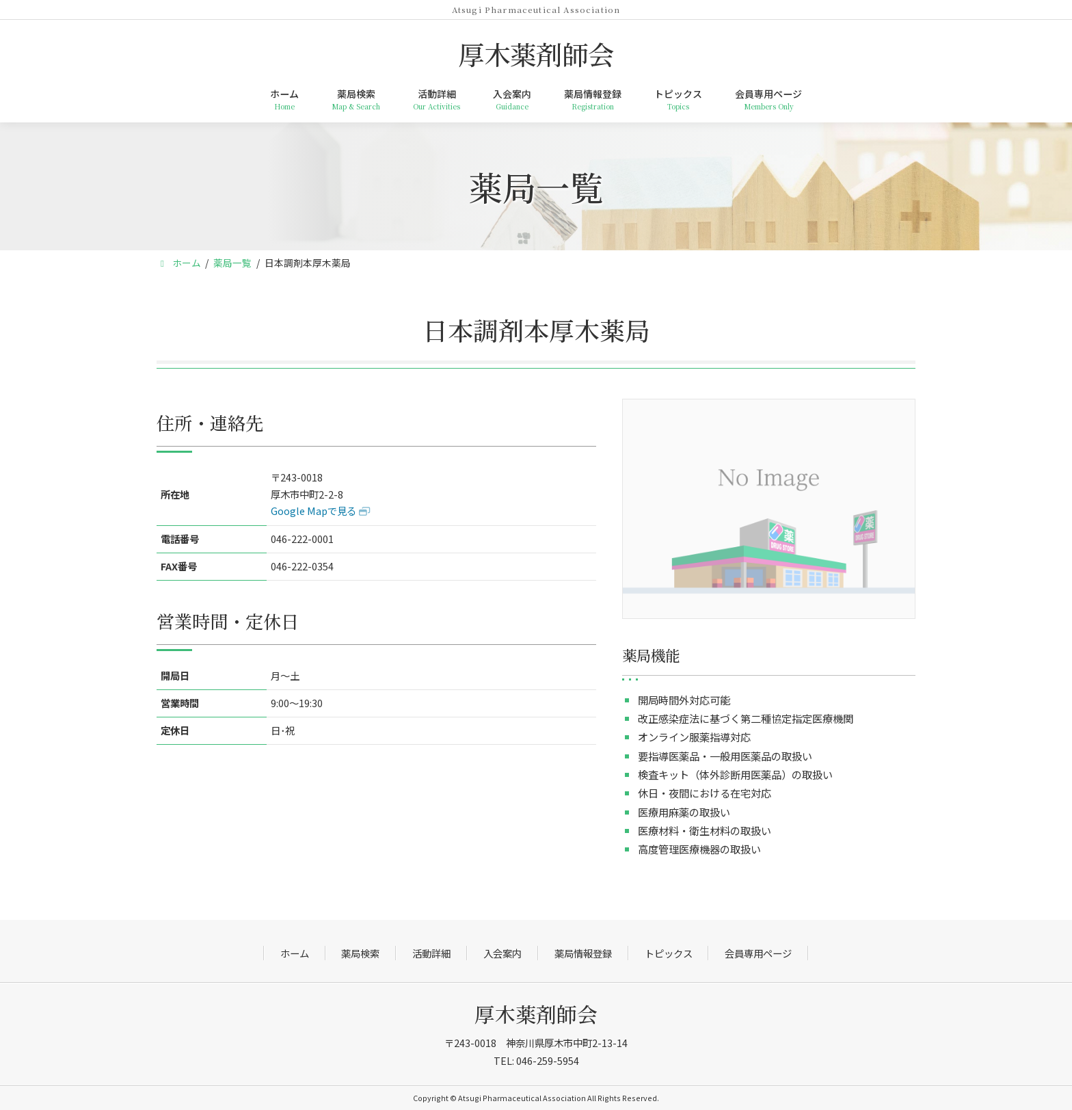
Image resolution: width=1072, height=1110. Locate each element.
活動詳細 (431, 953)
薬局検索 (360, 953)
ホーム (294, 953)
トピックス (669, 953)
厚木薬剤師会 (536, 1014)
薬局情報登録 (583, 953)
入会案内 (502, 953)
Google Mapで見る (313, 510)
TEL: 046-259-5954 (536, 1060)
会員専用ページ (758, 953)
